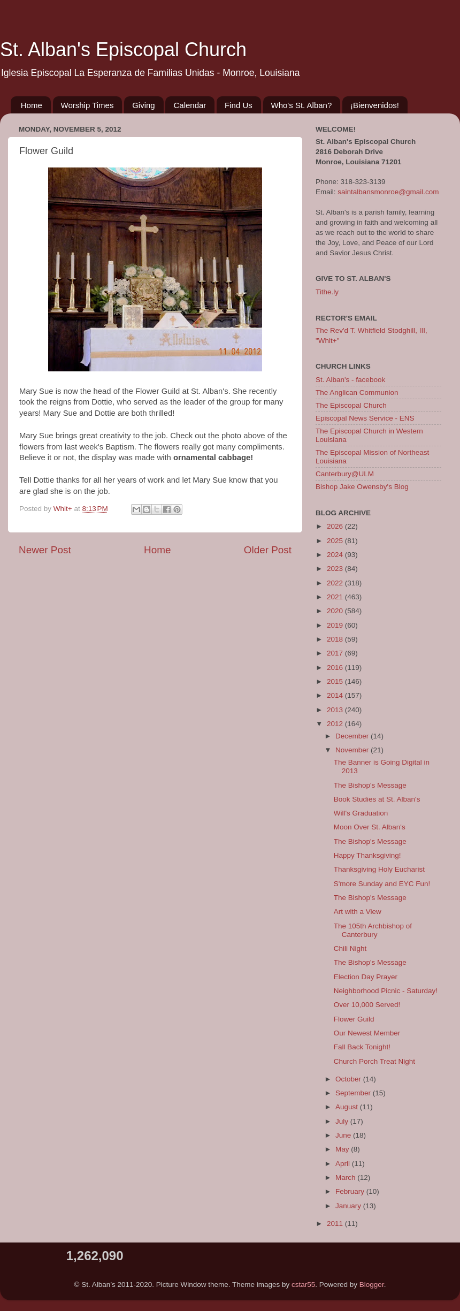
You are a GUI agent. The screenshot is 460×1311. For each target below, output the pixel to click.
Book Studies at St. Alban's (377, 799)
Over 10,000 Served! (367, 1005)
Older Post (268, 549)
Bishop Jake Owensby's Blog (362, 487)
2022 (336, 583)
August (347, 1107)
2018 (336, 639)
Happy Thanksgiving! (367, 855)
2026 (336, 526)
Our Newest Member (367, 1033)
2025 (336, 541)
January (349, 1206)
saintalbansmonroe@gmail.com (388, 192)
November (353, 750)
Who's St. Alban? (301, 105)
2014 (336, 695)
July (342, 1121)
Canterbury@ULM (345, 474)
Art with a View (357, 912)
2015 (336, 681)
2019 (336, 625)
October (349, 1079)
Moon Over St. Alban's (369, 827)
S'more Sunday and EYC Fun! (382, 884)
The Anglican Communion (357, 392)
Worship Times (87, 105)
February (350, 1191)
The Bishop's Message (370, 785)
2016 (336, 668)
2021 (336, 597)
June (344, 1135)
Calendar (189, 105)
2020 (336, 611)
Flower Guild (354, 1019)
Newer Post (45, 549)
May (343, 1149)
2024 (336, 555)
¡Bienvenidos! (374, 105)
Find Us (238, 105)
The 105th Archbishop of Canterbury (373, 930)
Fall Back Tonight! (362, 1047)
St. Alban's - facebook (350, 380)
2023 (336, 569)
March (346, 1177)
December (353, 736)
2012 (336, 724)
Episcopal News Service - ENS (365, 418)
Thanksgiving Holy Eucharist (379, 869)
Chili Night (350, 948)
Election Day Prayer (365, 977)
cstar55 (303, 1284)
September (354, 1093)
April (343, 1164)
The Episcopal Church (351, 405)
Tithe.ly (327, 292)
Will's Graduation (361, 813)
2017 (336, 653)
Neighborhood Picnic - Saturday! (386, 991)
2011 (336, 1223)
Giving (143, 105)
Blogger (371, 1284)
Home (31, 105)
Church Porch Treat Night (374, 1061)
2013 (336, 710)
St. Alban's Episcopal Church (123, 49)
